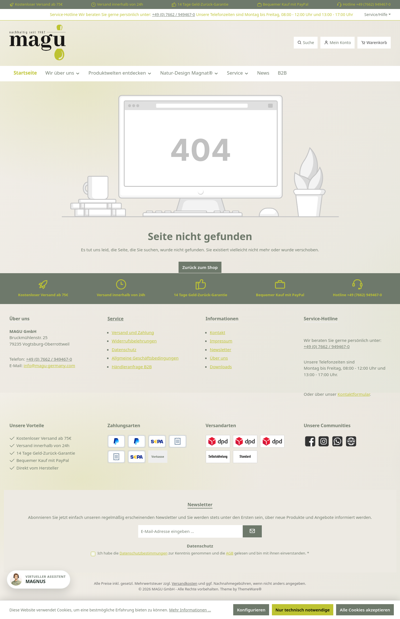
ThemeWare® (250, 589)
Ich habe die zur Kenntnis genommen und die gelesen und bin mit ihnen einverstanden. (203, 553)
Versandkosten (184, 583)
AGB (229, 553)
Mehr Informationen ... (190, 610)
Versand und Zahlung (133, 332)
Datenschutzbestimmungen (143, 553)
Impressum (221, 341)
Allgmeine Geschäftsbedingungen (145, 358)
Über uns (219, 358)
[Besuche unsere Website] (351, 441)
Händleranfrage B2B (132, 366)
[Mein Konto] (337, 43)
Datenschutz (124, 349)
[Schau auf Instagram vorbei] (323, 441)
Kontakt (217, 332)
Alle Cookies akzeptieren (365, 610)
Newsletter (220, 349)
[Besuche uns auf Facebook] (310, 441)
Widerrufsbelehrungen (134, 341)
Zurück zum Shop (200, 267)
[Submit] (252, 531)
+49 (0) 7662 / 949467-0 (173, 14)
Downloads (221, 366)
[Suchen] (306, 43)
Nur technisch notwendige (303, 610)
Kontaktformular (353, 394)
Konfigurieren (251, 610)
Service (116, 319)
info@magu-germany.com (49, 365)
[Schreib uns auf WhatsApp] (337, 441)
